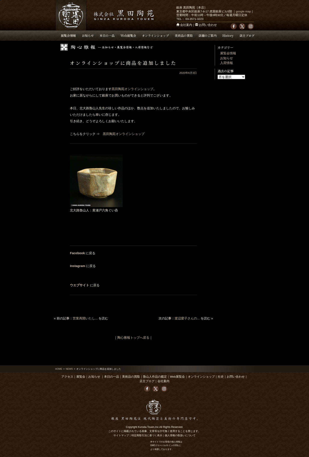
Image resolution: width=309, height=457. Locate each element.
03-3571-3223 (194, 19)
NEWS (69, 369)
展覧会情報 (68, 35)
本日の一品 (107, 35)
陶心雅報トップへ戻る (133, 337)
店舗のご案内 (207, 35)
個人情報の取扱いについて (180, 435)
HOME (58, 369)
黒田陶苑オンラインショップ (132, 89)
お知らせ (88, 35)
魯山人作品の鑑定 (155, 376)
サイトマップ (121, 435)
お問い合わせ (208, 25)
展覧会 (80, 376)
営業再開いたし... (85, 318)
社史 (221, 376)
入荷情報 (226, 63)
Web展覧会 (128, 35)
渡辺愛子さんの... (187, 318)
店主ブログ (247, 35)
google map (243, 11)
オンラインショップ (155, 35)
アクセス (67, 376)
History (228, 35)
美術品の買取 (184, 35)
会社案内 (186, 25)
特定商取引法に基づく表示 (146, 435)
